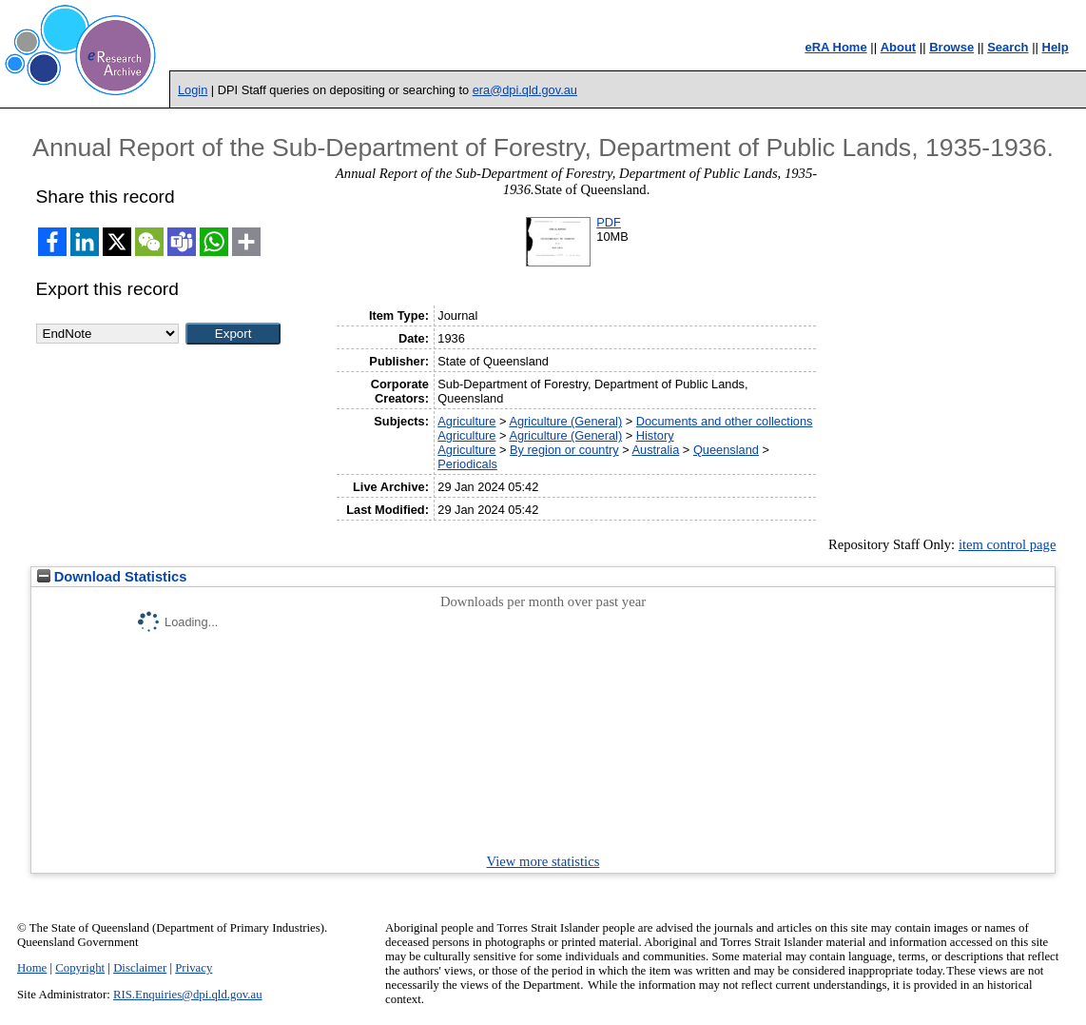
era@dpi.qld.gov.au (525, 90)
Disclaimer (139, 968)
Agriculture (466, 421)
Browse (951, 47)
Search (1007, 47)
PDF (608, 222)
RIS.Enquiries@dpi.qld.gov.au (187, 994)
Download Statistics (112, 576)
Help (1055, 47)
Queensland (726, 450)
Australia (656, 450)
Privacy (193, 968)
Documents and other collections (724, 421)
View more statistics (543, 861)
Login (192, 90)
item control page (1008, 544)
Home (32, 968)
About (899, 47)
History (655, 435)
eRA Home (835, 47)
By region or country (564, 450)
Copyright (80, 968)
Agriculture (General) (565, 421)
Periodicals (467, 464)
